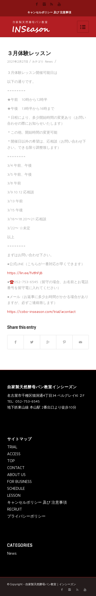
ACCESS (13, 454)
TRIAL (12, 447)
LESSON (13, 495)
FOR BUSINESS (19, 481)
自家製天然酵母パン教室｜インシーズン (50, 584)
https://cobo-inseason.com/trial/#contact (41, 311)
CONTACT (16, 467)
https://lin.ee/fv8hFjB (24, 273)
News (49, 61)
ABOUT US (16, 474)
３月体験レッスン (29, 53)
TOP (11, 461)
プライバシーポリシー (26, 516)
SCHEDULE (16, 488)
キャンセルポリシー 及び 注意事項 (49, 12)
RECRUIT (14, 509)
